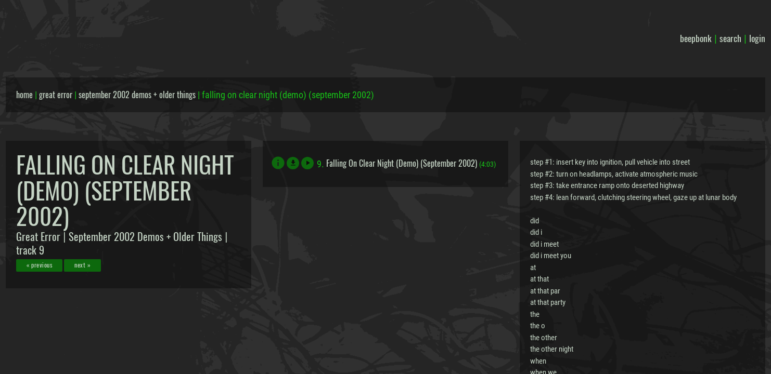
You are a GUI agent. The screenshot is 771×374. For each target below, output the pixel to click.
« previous (39, 264)
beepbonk (696, 38)
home (24, 94)
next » (82, 264)
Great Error (38, 236)
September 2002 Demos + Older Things (145, 236)
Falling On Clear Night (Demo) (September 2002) (401, 163)
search (730, 38)
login (757, 38)
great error (55, 94)
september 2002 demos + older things (137, 94)
